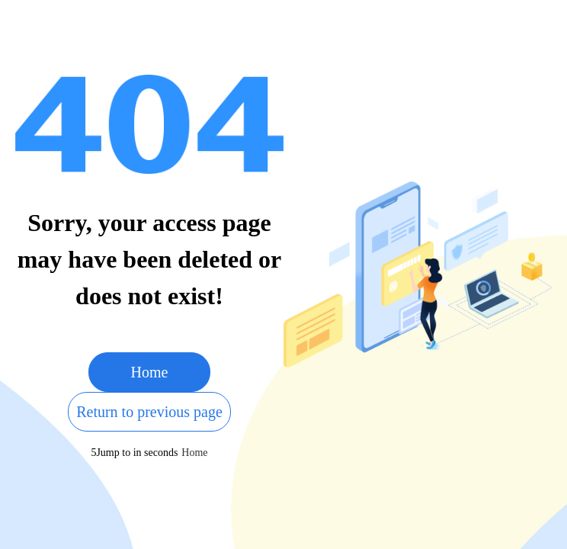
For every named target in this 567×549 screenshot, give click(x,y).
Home (149, 372)
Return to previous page (149, 411)
